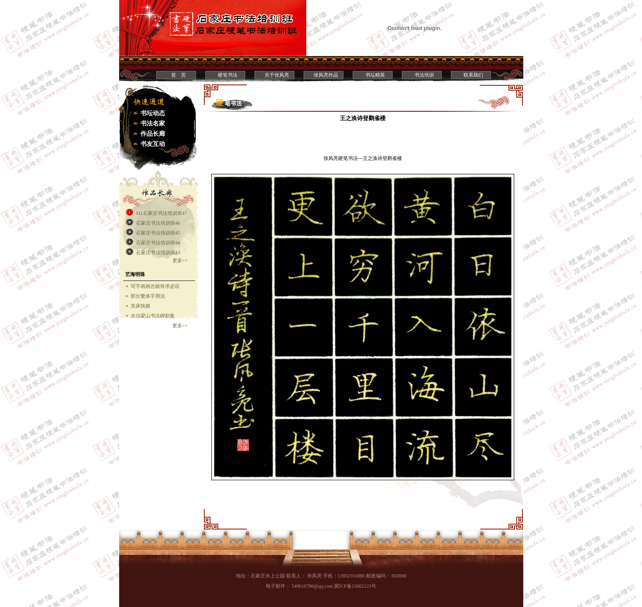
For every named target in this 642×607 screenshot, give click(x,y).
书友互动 (152, 144)
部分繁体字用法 (148, 296)
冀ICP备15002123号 (355, 586)
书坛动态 (152, 113)
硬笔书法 (227, 75)
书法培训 (424, 75)
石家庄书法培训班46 (158, 223)
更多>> (180, 260)
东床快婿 (140, 306)
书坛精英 (375, 75)
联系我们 (473, 75)
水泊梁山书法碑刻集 (153, 316)
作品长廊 (152, 133)
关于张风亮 (276, 75)
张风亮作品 (326, 75)
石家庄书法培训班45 (158, 233)
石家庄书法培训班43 (158, 253)
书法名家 (152, 123)
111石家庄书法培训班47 (161, 213)
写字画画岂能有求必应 (155, 286)
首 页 (178, 75)
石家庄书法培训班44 (158, 243)
